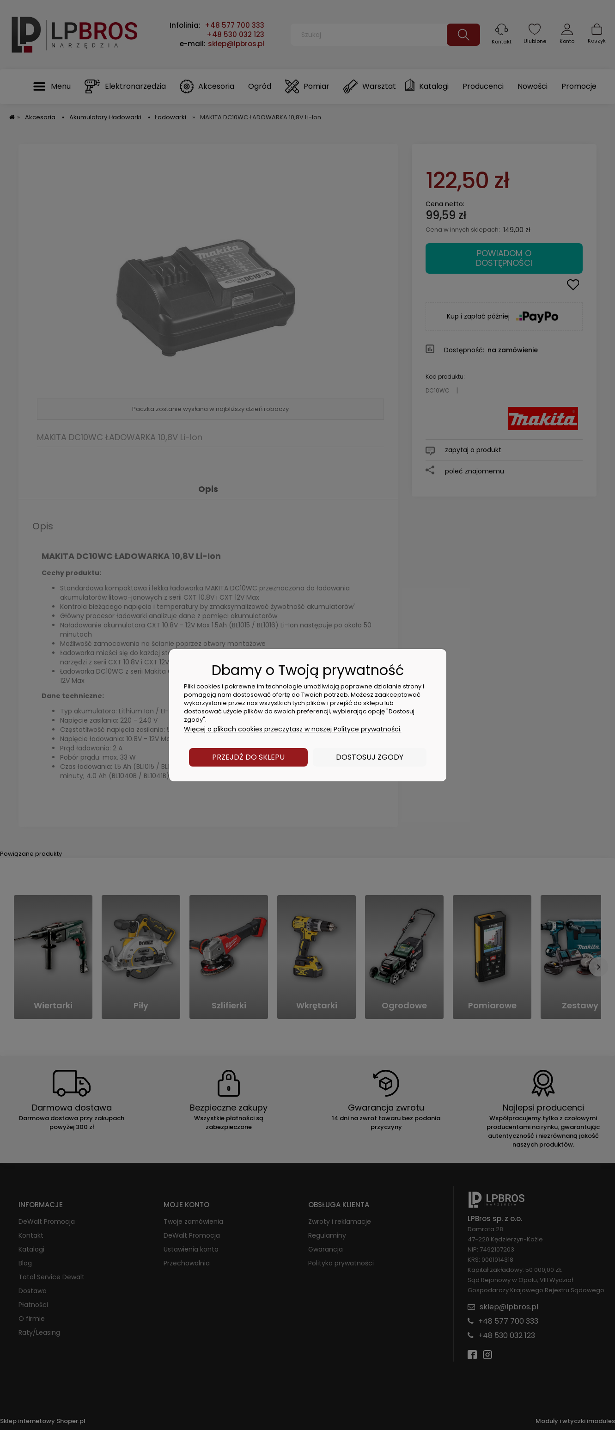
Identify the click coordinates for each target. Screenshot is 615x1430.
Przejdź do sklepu (248, 757)
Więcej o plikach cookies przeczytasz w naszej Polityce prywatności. (293, 729)
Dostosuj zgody (369, 757)
